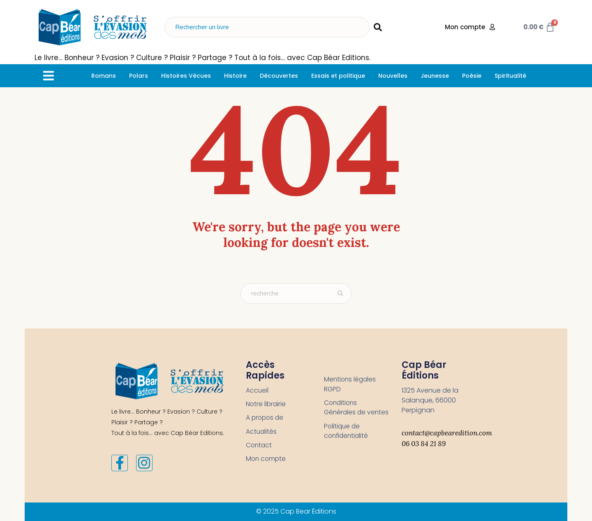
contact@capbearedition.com (447, 432)
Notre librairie (266, 404)
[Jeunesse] (435, 75)
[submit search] (378, 27)
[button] (48, 75)
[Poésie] (472, 75)
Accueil (257, 390)
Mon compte (266, 460)
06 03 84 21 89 (424, 443)
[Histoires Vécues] (186, 75)
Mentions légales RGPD (351, 384)
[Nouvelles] (393, 75)
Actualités (262, 432)
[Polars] (139, 75)
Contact (259, 446)
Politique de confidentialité (347, 441)
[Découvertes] (279, 75)
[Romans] (104, 75)
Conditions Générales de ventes (345, 413)
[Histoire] (235, 75)
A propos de (265, 418)
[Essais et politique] (338, 75)
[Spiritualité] (510, 75)
